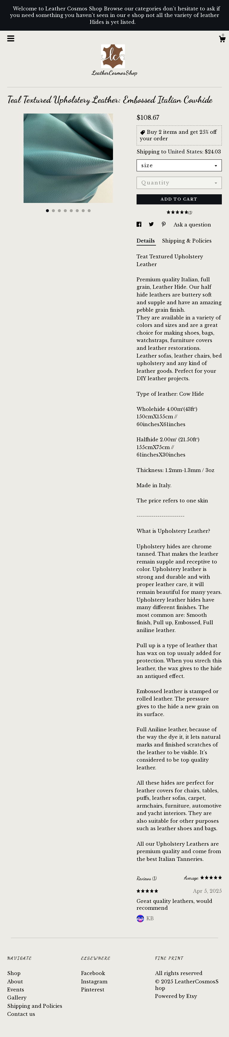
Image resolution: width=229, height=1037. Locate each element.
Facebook (93, 973)
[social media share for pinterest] (164, 225)
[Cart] (222, 39)
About (15, 982)
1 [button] (47, 210)
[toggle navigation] (10, 38)
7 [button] (83, 210)
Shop (14, 973)
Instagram (94, 982)
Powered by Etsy (176, 996)
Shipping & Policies (187, 241)
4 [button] (65, 210)
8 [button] (89, 210)
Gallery (17, 998)
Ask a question (192, 225)
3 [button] (59, 210)
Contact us (21, 1014)
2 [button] (53, 210)
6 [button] (77, 210)
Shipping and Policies (34, 1006)
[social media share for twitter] (152, 225)
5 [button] (71, 210)
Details (146, 241)
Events (15, 990)
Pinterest (92, 990)
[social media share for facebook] (140, 225)
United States (185, 152)
